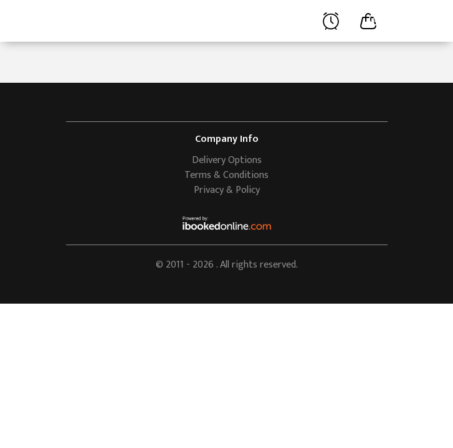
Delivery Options (227, 160)
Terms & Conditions (226, 175)
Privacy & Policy (227, 190)
